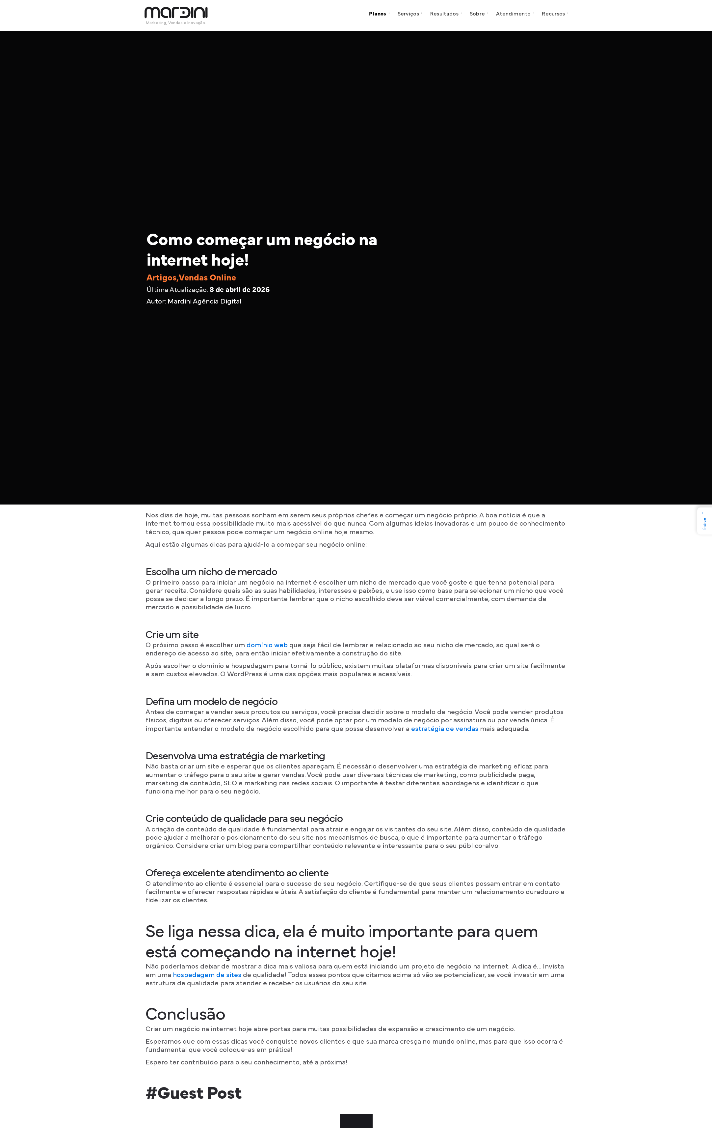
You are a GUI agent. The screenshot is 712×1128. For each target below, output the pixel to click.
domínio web (267, 645)
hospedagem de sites (206, 974)
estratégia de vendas (444, 728)
